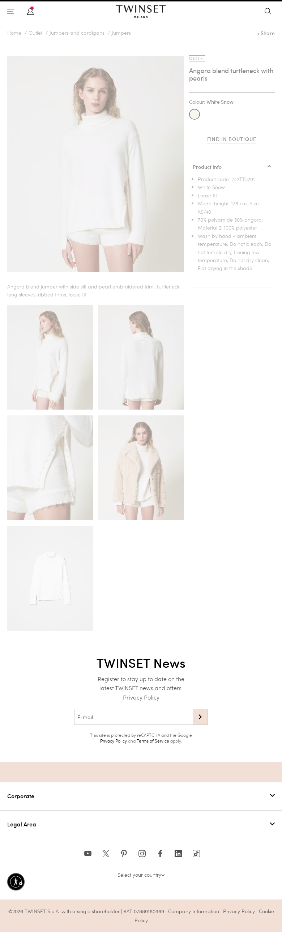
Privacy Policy (141, 697)
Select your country (141, 874)
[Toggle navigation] (12, 11)
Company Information (193, 911)
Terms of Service (153, 741)
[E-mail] (133, 717)
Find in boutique (231, 139)
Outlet (35, 32)
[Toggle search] (270, 11)
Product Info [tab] (207, 167)
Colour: (211, 101)
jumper (49, 286)
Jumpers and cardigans (77, 32)
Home (14, 32)
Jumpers (121, 32)
